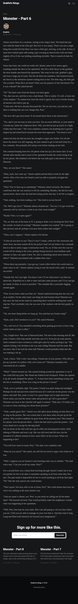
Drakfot (6, 32)
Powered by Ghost (39, 587)
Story (5, 14)
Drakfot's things (11, 3)
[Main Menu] (73, 3)
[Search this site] (69, 3)
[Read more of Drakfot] (6, 26)
